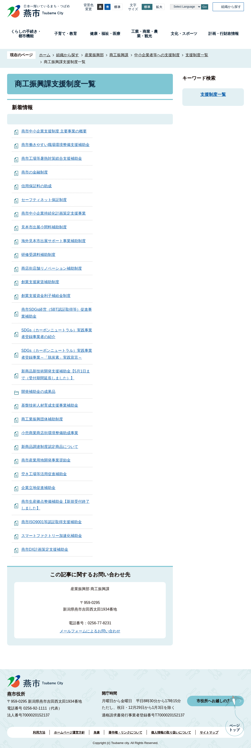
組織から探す (231, 7)
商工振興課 (118, 55)
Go (204, 7)
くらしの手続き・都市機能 (26, 33)
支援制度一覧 (196, 55)
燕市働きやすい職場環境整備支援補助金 (55, 145)
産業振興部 (94, 55)
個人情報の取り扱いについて (171, 732)
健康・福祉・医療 (105, 34)
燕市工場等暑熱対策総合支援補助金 (51, 158)
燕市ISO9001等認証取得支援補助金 (51, 522)
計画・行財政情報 (223, 34)
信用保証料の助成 (36, 186)
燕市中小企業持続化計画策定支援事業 (53, 213)
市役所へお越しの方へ (215, 701)
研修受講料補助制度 (38, 255)
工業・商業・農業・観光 (144, 33)
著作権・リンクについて (125, 732)
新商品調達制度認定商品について (49, 447)
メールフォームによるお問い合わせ (90, 631)
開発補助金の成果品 (38, 392)
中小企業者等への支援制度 (157, 55)
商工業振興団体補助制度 (42, 419)
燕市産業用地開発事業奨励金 (46, 460)
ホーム (44, 55)
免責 (97, 732)
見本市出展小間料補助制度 (44, 227)
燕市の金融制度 (34, 172)
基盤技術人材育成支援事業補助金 (49, 405)
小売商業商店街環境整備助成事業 (49, 433)
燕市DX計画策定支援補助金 (44, 549)
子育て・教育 (65, 34)
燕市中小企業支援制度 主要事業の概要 (54, 131)
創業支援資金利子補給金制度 (46, 296)
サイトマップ (209, 732)
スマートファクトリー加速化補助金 (51, 536)
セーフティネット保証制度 (44, 200)
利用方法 (39, 732)
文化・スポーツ (184, 34)
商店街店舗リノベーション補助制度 (51, 268)
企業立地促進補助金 (38, 488)
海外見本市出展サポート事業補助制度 (53, 241)
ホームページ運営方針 (69, 732)
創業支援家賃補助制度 (40, 282)
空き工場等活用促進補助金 (44, 474)
